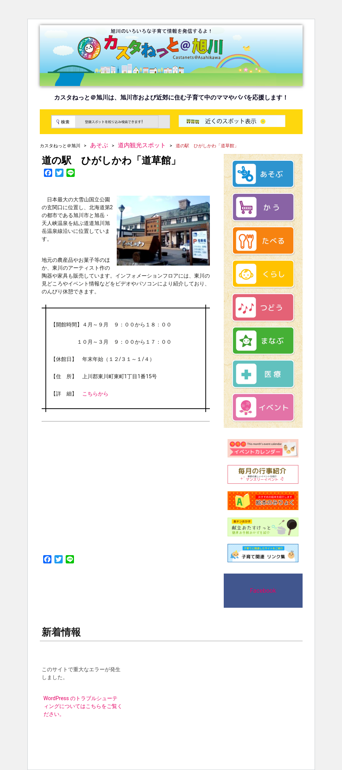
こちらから (95, 394)
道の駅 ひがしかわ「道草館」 (111, 160)
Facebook (263, 590)
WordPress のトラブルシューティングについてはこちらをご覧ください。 (83, 706)
